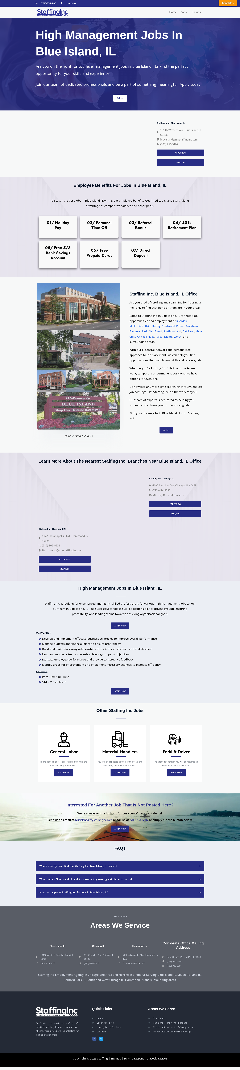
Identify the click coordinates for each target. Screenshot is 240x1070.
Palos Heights (190, 337)
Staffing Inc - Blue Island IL (174, 122)
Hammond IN (140, 949)
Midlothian (136, 327)
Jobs (184, 12)
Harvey (158, 327)
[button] (184, 12)
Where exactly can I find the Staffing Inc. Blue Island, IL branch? (82, 869)
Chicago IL (98, 949)
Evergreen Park (154, 332)
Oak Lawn (136, 337)
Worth (133, 342)
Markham (135, 332)
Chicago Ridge (170, 337)
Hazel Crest (151, 337)
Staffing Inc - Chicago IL (164, 478)
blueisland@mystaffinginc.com (93, 823)
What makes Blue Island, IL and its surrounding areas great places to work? (91, 882)
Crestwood (171, 327)
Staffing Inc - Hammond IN (55, 529)
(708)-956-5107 (142, 823)
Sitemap (113, 1061)
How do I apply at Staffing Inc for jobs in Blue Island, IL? (77, 895)
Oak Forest (173, 332)
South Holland (191, 332)
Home (173, 12)
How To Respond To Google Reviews (146, 1061)
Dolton (185, 327)
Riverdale (182, 321)
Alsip (149, 327)
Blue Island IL (57, 949)
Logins (197, 12)
